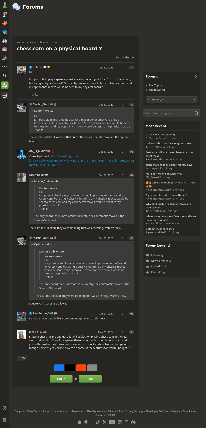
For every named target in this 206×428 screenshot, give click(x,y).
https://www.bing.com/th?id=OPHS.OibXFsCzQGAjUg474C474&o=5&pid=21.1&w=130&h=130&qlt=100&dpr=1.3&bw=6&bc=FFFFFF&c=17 (81, 161)
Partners (175, 411)
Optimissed (36, 174)
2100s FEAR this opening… (161, 134)
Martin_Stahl (41, 104)
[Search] (4, 75)
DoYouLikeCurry (155, 138)
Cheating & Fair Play (157, 411)
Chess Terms (33, 411)
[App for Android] (86, 422)
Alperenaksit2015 (156, 232)
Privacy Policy (115, 411)
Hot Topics (155, 85)
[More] (4, 66)
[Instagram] (126, 422)
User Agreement (96, 411)
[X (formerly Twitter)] (104, 422)
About (46, 411)
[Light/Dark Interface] (4, 414)
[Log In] (4, 95)
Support (19, 411)
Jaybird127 (36, 331)
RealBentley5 (41, 313)
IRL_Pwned (152, 177)
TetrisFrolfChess (155, 147)
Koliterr (38, 67)
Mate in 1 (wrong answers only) (164, 173)
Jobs (67, 411)
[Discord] (133, 422)
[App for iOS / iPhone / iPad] (79, 422)
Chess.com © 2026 (105, 415)
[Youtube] (112, 422)
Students (57, 411)
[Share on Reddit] (81, 367)
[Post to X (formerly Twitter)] (70, 367)
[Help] (4, 420)
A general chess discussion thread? (166, 195)
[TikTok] (98, 422)
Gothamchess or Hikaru (160, 229)
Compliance (189, 411)
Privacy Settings (134, 411)
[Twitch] (119, 422)
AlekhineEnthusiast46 (159, 159)
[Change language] (4, 408)
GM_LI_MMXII (38, 151)
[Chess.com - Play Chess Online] (4, 5)
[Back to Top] (22, 358)
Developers (78, 411)
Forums (21, 42)
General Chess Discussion (43, 42)
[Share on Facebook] (59, 367)
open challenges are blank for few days (169, 164)
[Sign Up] (4, 85)
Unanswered (157, 90)
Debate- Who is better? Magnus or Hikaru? (171, 143)
